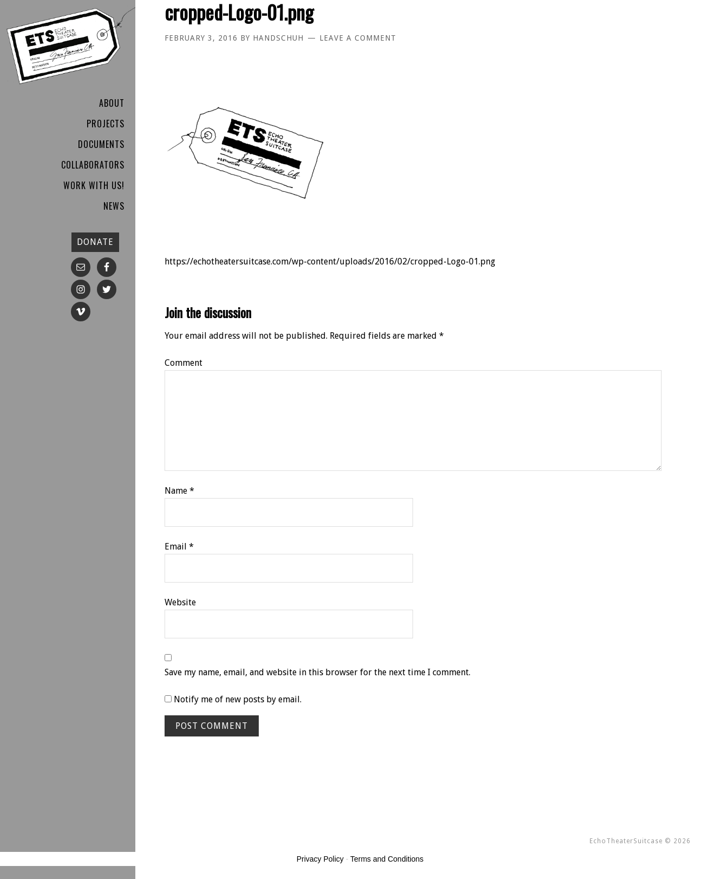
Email (179, 546)
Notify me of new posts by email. (238, 699)
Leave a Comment (357, 38)
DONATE (95, 242)
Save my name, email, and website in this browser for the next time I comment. (317, 672)
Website (180, 602)
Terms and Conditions (386, 859)
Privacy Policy (320, 859)
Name (179, 491)
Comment (183, 363)
